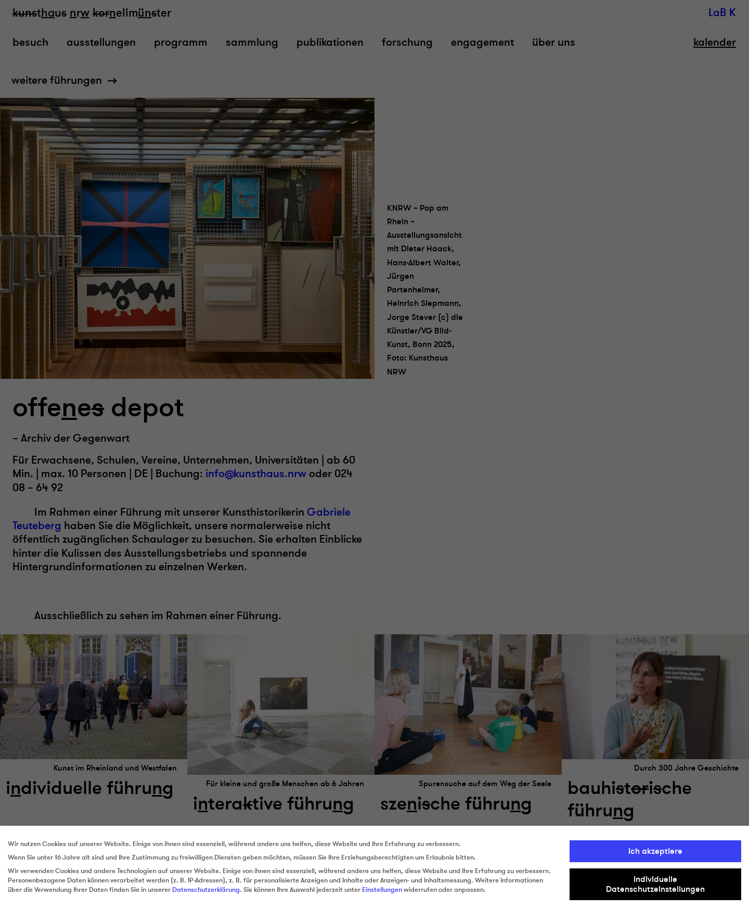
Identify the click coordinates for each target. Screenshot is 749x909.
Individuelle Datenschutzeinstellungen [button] (655, 884)
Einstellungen (382, 889)
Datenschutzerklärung (206, 889)
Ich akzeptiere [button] (655, 851)
